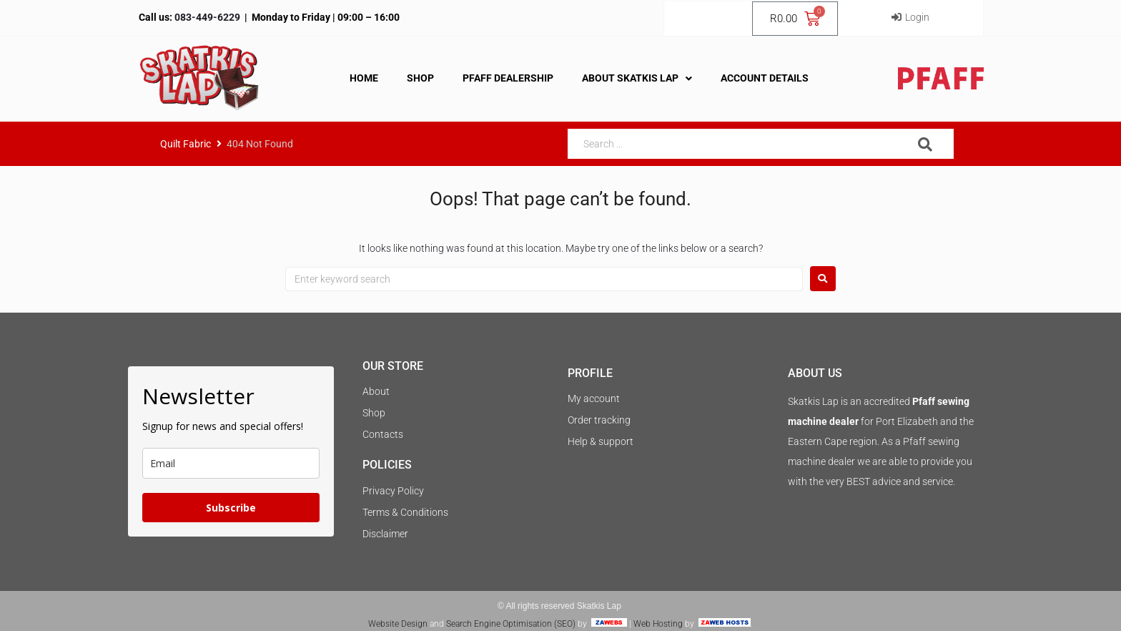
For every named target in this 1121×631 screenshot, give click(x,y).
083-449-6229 (206, 17)
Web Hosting (658, 624)
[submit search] (925, 144)
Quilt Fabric (185, 144)
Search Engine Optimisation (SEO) (511, 624)
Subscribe (231, 507)
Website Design (398, 624)
